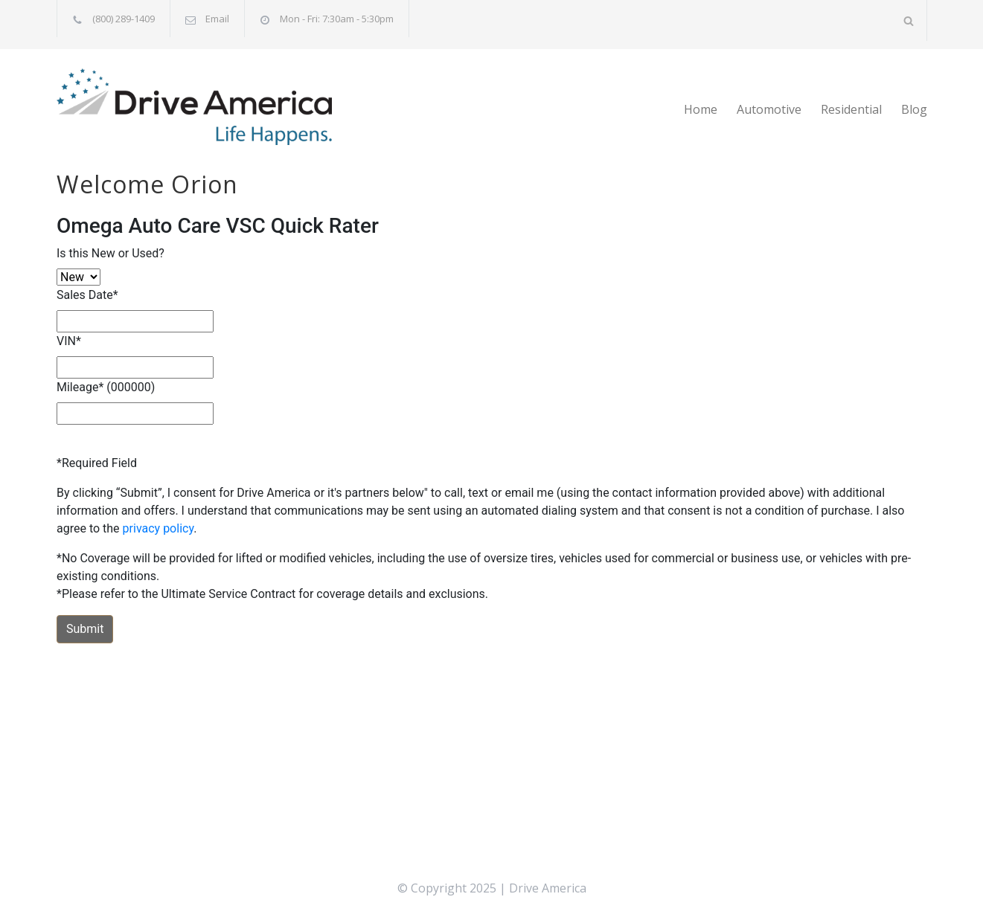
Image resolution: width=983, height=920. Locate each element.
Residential (851, 109)
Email (217, 18)
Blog (914, 109)
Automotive (769, 109)
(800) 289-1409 (123, 18)
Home (700, 109)
